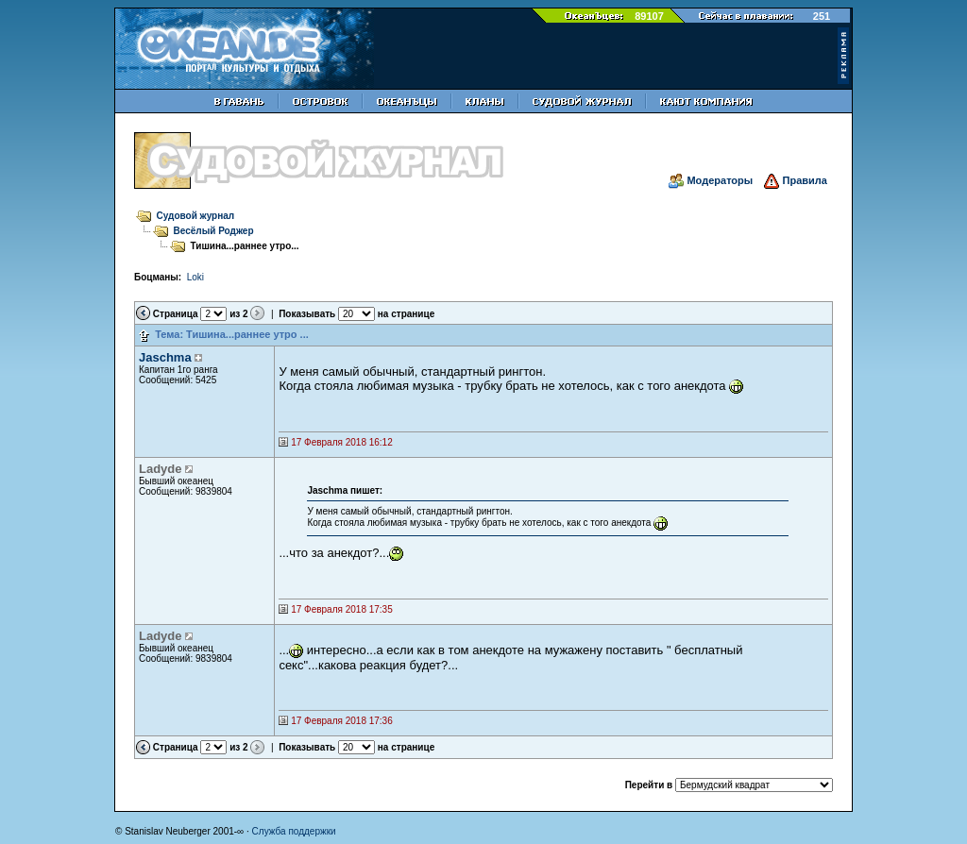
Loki (195, 277)
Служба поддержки (294, 831)
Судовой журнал (196, 216)
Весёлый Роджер (214, 231)
